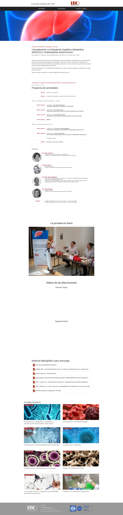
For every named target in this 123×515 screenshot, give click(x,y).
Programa (61, 8)
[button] (34, 251)
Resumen (41, 8)
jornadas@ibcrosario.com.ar (47, 507)
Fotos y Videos (81, 8)
